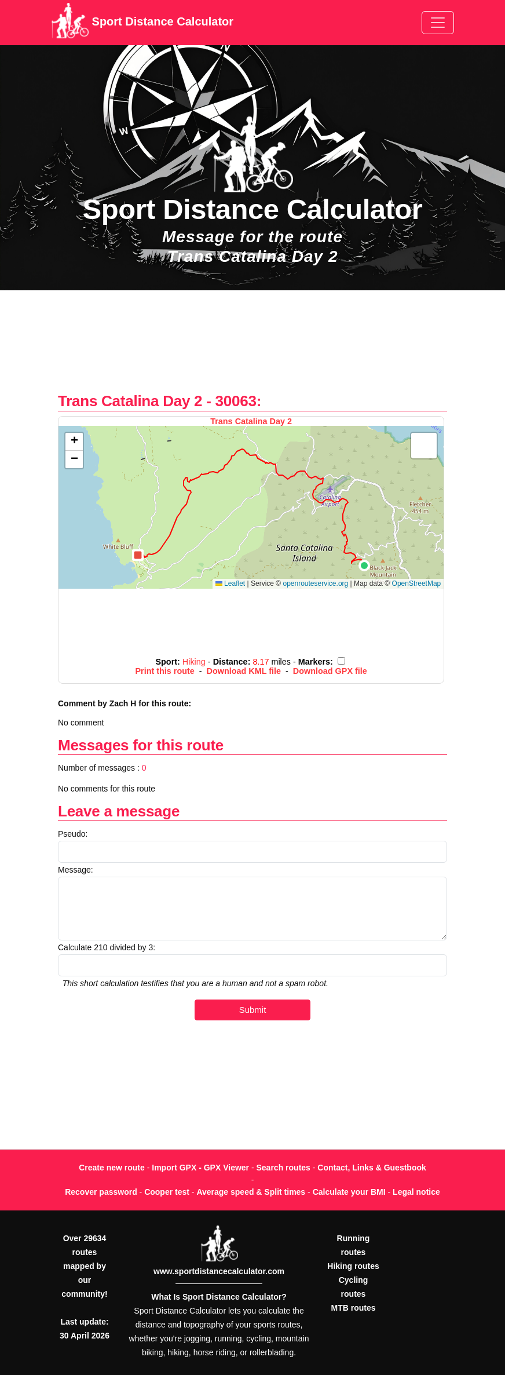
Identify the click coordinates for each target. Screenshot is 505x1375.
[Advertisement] (252, 347)
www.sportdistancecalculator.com (218, 1271)
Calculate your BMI (349, 1192)
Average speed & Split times (250, 1192)
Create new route (112, 1167)
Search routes (283, 1167)
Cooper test (166, 1192)
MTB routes (353, 1307)
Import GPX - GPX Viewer (200, 1167)
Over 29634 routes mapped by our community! (84, 1266)
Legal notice (416, 1192)
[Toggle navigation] (438, 22)
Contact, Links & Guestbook (371, 1167)
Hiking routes (353, 1266)
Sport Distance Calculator (142, 22)
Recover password (101, 1192)
